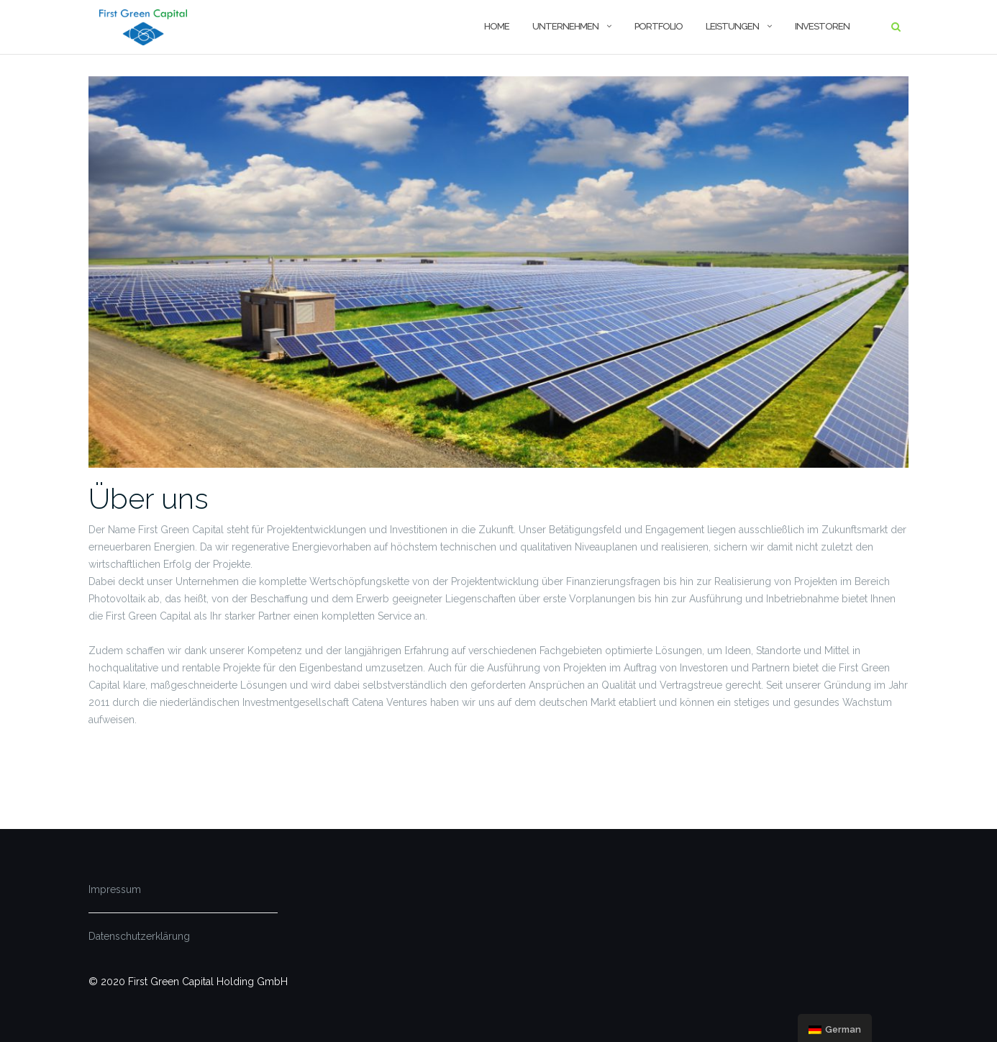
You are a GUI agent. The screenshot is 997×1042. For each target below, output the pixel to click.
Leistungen (732, 26)
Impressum (114, 889)
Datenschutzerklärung (139, 936)
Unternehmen (565, 26)
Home (496, 26)
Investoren (822, 26)
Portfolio (658, 26)
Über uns (148, 498)
